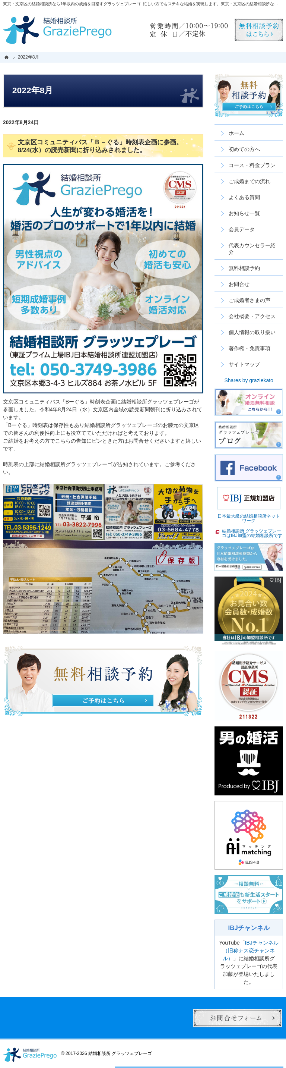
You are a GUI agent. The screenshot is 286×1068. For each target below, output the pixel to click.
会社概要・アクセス (252, 316)
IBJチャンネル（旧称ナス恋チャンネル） (251, 950)
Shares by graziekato (248, 380)
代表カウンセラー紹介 (252, 248)
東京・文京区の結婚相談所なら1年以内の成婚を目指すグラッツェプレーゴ (71, 3)
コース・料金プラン (252, 165)
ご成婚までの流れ (249, 181)
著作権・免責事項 (249, 348)
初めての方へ (244, 149)
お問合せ (239, 284)
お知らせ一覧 (244, 213)
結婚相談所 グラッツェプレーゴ (120, 1053)
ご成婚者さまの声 (249, 300)
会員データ (242, 229)
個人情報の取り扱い (252, 332)
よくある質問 (244, 197)
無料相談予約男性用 (259, 30)
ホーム (236, 133)
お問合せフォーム (237, 1018)
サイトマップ (244, 364)
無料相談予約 (244, 268)
